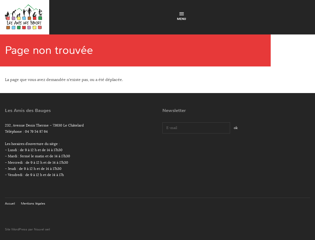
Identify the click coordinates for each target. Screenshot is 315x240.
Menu (181, 16)
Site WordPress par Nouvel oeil (27, 229)
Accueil (10, 203)
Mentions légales (33, 203)
